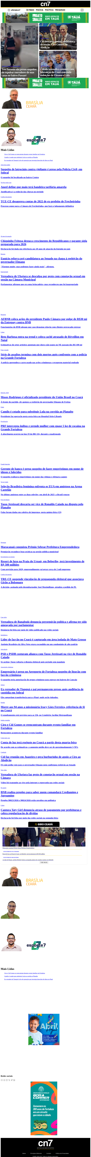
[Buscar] (82, 10)
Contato (48, 1153)
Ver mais (44, 862)
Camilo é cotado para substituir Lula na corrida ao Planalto (21, 157)
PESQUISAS (60, 10)
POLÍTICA (49, 10)
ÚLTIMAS (30, 10)
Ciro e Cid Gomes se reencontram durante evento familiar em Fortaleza (24, 154)
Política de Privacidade (62, 1153)
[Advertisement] (44, 221)
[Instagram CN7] (9, 10)
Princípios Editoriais (36, 1153)
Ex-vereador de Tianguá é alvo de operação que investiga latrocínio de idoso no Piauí (28, 160)
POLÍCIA (39, 10)
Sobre (24, 1153)
